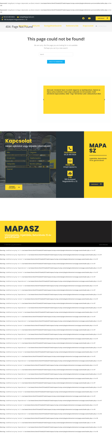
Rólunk (36, 25)
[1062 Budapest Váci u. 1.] (98, 173)
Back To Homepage (56, 63)
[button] (43, 101)
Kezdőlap (23, 25)
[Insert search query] (56, 54)
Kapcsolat (88, 25)
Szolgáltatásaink (53, 25)
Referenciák (72, 25)
